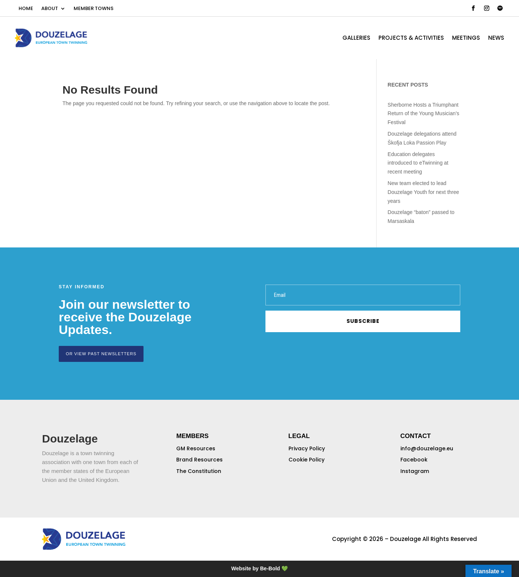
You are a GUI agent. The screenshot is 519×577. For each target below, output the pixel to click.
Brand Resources (199, 459)
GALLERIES (356, 38)
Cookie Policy (306, 459)
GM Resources (195, 448)
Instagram (414, 471)
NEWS (496, 38)
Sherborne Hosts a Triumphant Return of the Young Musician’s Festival (424, 114)
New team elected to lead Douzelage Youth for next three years (423, 192)
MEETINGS (466, 38)
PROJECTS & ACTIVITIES (411, 38)
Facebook (414, 459)
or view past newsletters (101, 353)
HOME (26, 9)
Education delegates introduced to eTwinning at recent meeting (418, 163)
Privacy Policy (306, 448)
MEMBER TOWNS (93, 9)
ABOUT (49, 9)
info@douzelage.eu (426, 448)
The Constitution (198, 471)
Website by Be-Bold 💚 (259, 568)
